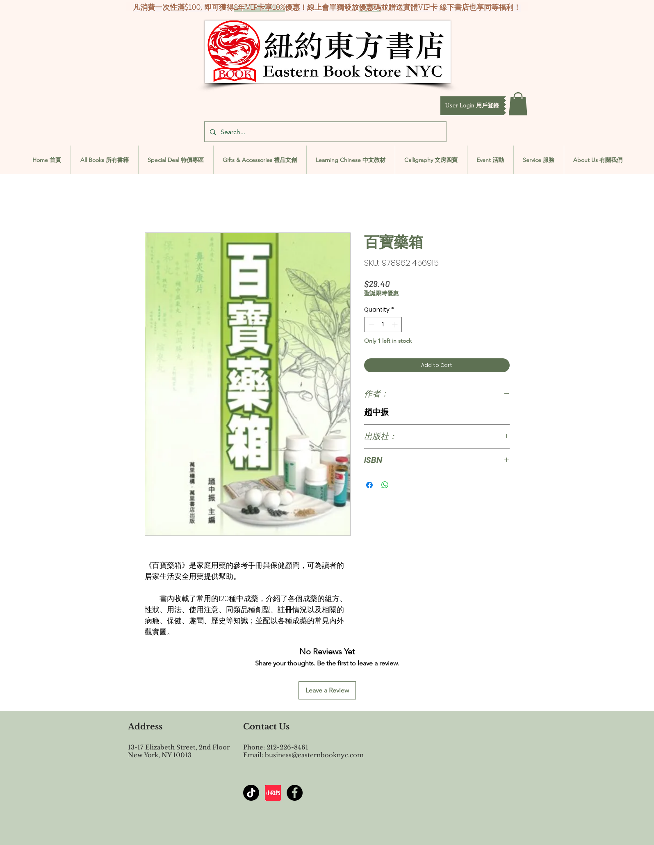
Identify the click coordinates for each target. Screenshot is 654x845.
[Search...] (324, 131)
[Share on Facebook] (369, 485)
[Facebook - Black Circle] (295, 793)
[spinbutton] (383, 324)
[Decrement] (370, 324)
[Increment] (395, 324)
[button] (472, 105)
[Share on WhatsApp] (385, 485)
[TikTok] (251, 793)
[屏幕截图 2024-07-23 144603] (273, 793)
